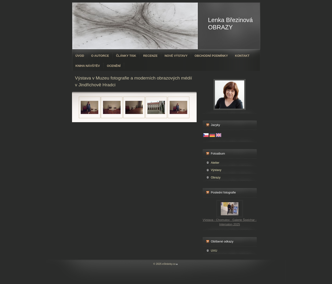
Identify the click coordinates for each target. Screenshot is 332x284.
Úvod (80, 55)
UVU (214, 250)
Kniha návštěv (88, 66)
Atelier (215, 162)
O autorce (100, 55)
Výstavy (216, 170)
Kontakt (242, 55)
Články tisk (126, 55)
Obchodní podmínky (211, 55)
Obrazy (216, 177)
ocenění (114, 66)
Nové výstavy (176, 55)
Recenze (150, 55)
